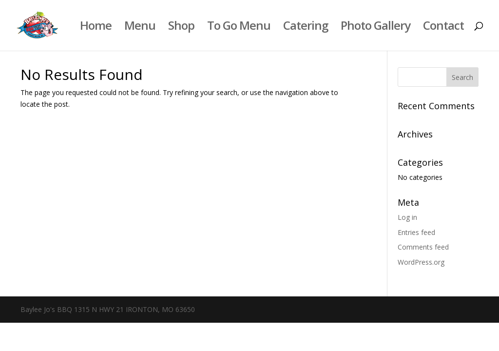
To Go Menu (238, 27)
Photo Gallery (375, 27)
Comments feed (423, 247)
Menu (139, 27)
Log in (407, 217)
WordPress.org (421, 262)
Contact (443, 27)
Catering (305, 27)
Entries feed (416, 232)
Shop (181, 27)
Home (96, 27)
